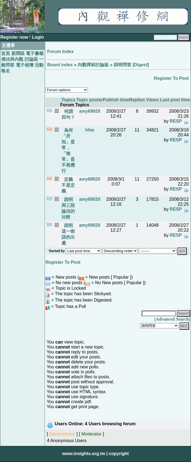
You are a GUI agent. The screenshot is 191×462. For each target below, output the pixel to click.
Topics (68, 99)
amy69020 (89, 111)
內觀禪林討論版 (93, 64)
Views (152, 99)
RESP (176, 121)
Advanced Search (172, 319)
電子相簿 (25, 65)
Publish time (116, 99)
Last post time (175, 99)
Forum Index (60, 51)
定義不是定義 (68, 185)
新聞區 (18, 53)
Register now (14, 37)
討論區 (31, 59)
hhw (89, 130)
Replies (137, 99)
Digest (140, 64)
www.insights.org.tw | (85, 453)
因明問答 (122, 64)
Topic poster (90, 99)
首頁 (5, 53)
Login (38, 37)
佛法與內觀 (12, 59)
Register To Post (171, 78)
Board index (60, 64)
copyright (119, 453)
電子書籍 (35, 53)
